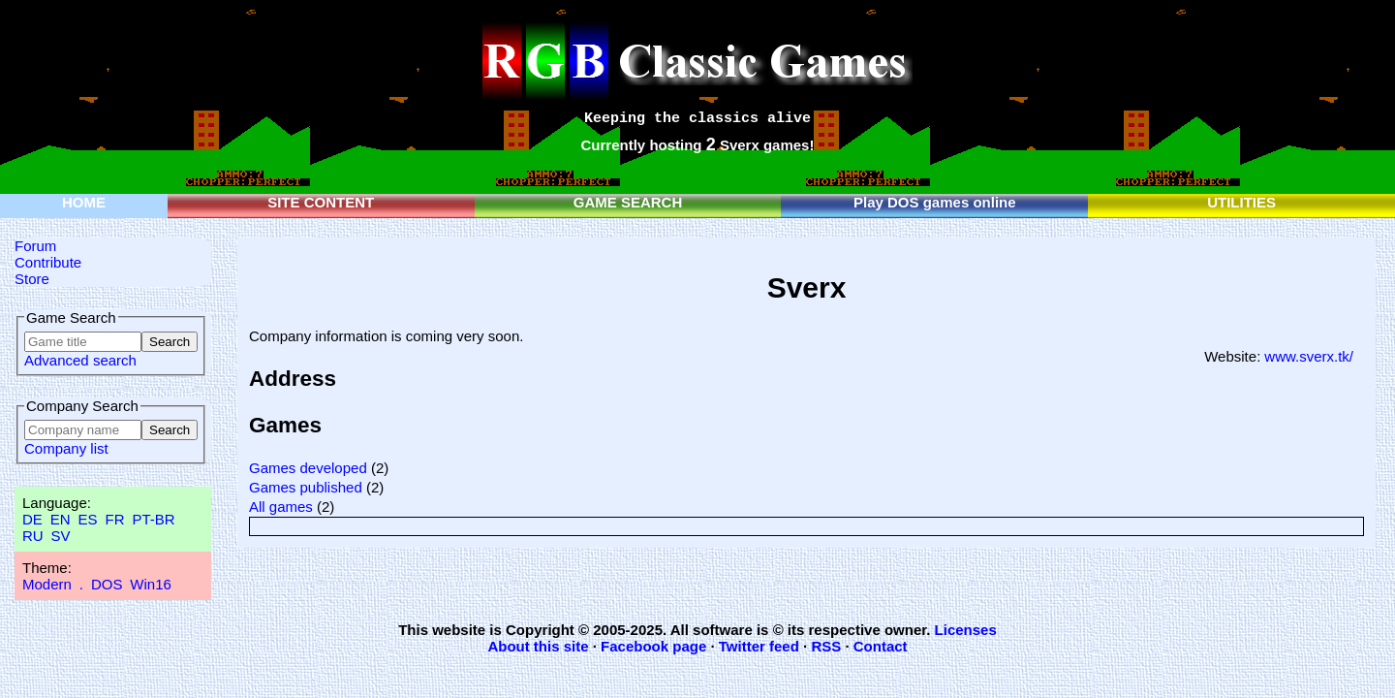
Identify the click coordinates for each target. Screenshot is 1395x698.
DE (32, 519)
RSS (826, 646)
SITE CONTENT (320, 202)
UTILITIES (1241, 202)
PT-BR (153, 519)
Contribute (48, 262)
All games (281, 506)
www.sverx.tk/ (1308, 356)
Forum (35, 246)
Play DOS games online (934, 202)
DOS (107, 584)
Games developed (308, 468)
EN (60, 519)
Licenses (966, 629)
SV (61, 535)
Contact (880, 646)
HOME (84, 202)
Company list (66, 448)
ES (88, 519)
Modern (47, 584)
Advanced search (80, 360)
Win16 (150, 584)
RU (33, 535)
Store (32, 278)
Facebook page (653, 646)
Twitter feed (759, 646)
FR (114, 519)
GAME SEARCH (628, 202)
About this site (537, 646)
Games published (305, 487)
